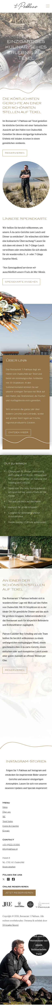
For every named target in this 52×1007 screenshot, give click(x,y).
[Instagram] (8, 879)
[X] (3, 879)
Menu (4, 807)
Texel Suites (7, 821)
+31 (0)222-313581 (11, 844)
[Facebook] (13, 879)
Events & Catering (10, 826)
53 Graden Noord (10, 925)
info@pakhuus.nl (9, 849)
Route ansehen (8, 866)
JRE (4, 816)
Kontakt (6, 830)
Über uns (6, 812)
